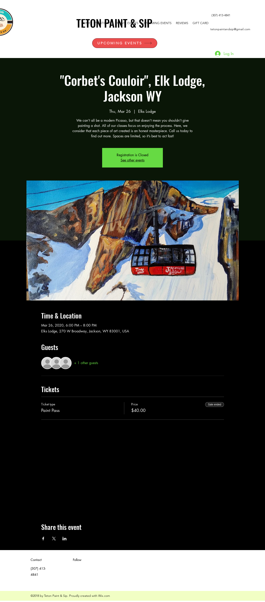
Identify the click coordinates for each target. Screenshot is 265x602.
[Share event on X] (54, 538)
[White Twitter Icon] (236, 15)
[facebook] (243, 15)
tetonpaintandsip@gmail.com (230, 29)
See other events (132, 160)
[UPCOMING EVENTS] (124, 43)
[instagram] (249, 15)
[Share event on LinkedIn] (64, 538)
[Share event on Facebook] (43, 538)
